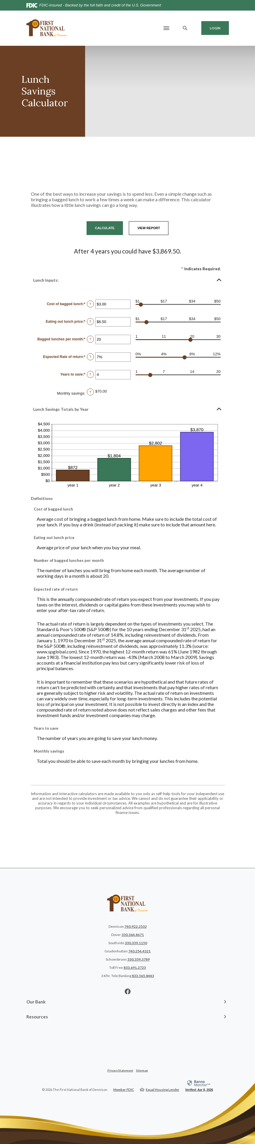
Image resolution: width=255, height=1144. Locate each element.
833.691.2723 (135, 967)
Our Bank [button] (35, 1001)
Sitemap (142, 1070)
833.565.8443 (143, 976)
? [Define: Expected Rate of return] (90, 357)
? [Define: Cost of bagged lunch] (90, 304)
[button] (128, 280)
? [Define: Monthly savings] (90, 392)
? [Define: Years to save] (90, 374)
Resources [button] (37, 1016)
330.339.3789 (138, 959)
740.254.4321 (139, 951)
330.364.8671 (132, 934)
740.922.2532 (135, 926)
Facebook (128, 991)
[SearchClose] (185, 28)
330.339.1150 (136, 943)
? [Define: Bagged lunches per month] (90, 339)
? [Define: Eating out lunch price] (90, 321)
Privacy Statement (120, 1070)
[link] (199, 1085)
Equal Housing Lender (162, 1089)
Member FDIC (123, 1089)
